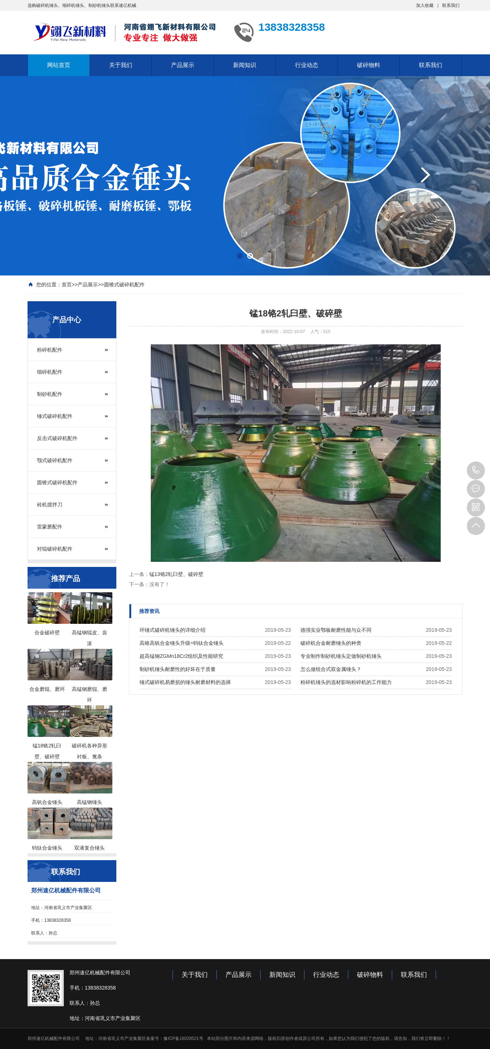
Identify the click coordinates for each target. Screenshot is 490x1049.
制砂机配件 (49, 394)
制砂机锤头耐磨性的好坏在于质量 (178, 669)
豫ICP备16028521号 (183, 1038)
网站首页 (58, 65)
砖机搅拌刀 (49, 504)
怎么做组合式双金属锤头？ (330, 669)
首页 (67, 284)
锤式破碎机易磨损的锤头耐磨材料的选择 (185, 682)
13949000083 (476, 470)
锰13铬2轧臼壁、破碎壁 (176, 574)
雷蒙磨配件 (49, 527)
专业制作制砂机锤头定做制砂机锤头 (341, 656)
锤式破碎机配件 (54, 416)
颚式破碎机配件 (54, 460)
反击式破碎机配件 (57, 438)
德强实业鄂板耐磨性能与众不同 (335, 630)
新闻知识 (244, 65)
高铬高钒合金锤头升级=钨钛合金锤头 (182, 643)
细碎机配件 (49, 372)
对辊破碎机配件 (54, 549)
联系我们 (451, 5)
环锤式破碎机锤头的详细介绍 (172, 630)
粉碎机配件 (49, 350)
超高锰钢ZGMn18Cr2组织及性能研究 (181, 656)
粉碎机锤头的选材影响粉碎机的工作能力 (346, 682)
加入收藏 (424, 5)
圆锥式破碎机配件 (124, 284)
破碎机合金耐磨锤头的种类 (330, 643)
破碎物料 (368, 65)
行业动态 (306, 65)
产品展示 (182, 65)
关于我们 (120, 65)
